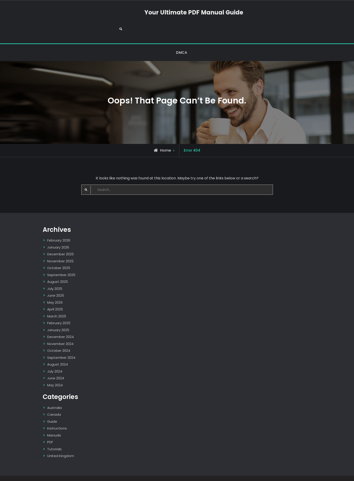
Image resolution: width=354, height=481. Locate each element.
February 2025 (58, 313)
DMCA (181, 42)
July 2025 (54, 279)
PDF (50, 432)
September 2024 (61, 347)
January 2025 (58, 320)
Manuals (54, 425)
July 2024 (54, 361)
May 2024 (55, 375)
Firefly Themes (234, 473)
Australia (54, 397)
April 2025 (55, 299)
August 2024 (57, 354)
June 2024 (55, 368)
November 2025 (60, 251)
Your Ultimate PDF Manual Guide (177, 16)
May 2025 (55, 292)
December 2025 (60, 244)
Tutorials (54, 439)
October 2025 (58, 258)
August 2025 (57, 272)
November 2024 (60, 334)
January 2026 (58, 237)
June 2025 (55, 285)
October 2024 (58, 340)
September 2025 (61, 265)
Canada (54, 404)
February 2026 (58, 230)
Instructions (57, 418)
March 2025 (56, 306)
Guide (52, 411)
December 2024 (60, 327)
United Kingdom (60, 446)
